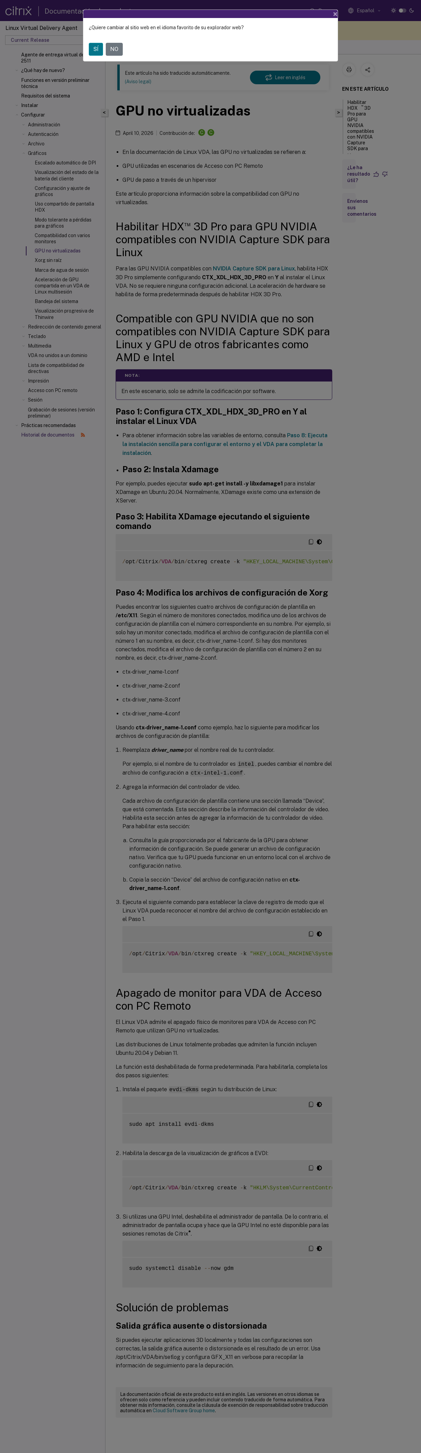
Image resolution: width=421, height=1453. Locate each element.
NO (114, 39)
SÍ (96, 39)
